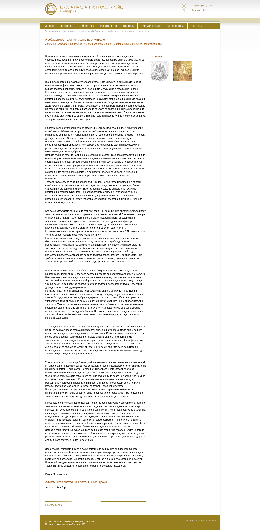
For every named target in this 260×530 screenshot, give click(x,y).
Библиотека (86, 25)
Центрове (66, 25)
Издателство (108, 25)
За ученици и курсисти (202, 6)
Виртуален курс (151, 25)
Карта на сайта (199, 10)
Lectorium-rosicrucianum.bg (76, 31)
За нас (49, 25)
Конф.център (175, 25)
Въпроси (128, 25)
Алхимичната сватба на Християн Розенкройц (76, 482)
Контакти (196, 25)
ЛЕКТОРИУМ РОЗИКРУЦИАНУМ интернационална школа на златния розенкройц (84, 9)
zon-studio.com (208, 520)
